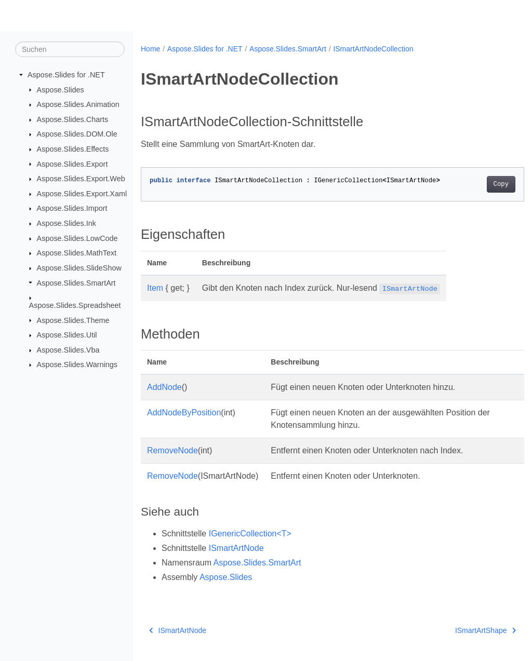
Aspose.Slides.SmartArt (76, 282)
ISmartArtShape (458, 630)
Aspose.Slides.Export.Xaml (82, 194)
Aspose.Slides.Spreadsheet (75, 305)
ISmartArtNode (236, 548)
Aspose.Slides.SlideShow (79, 268)
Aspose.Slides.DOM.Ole (77, 134)
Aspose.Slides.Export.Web (81, 178)
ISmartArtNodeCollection (373, 49)
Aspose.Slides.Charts (73, 119)
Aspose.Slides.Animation (78, 104)
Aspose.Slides (60, 89)
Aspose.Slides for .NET (66, 75)
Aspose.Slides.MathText (77, 253)
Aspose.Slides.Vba (68, 350)
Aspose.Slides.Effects (73, 149)
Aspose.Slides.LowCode (77, 238)
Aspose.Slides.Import (72, 208)
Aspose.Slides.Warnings (77, 364)
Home (150, 49)
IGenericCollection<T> (250, 533)
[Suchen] (70, 49)
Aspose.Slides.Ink (66, 223)
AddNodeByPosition (184, 412)
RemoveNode (172, 450)
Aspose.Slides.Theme (73, 320)
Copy (474, 184)
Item (155, 288)
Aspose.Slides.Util (67, 335)
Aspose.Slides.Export (72, 163)
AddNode (164, 387)
